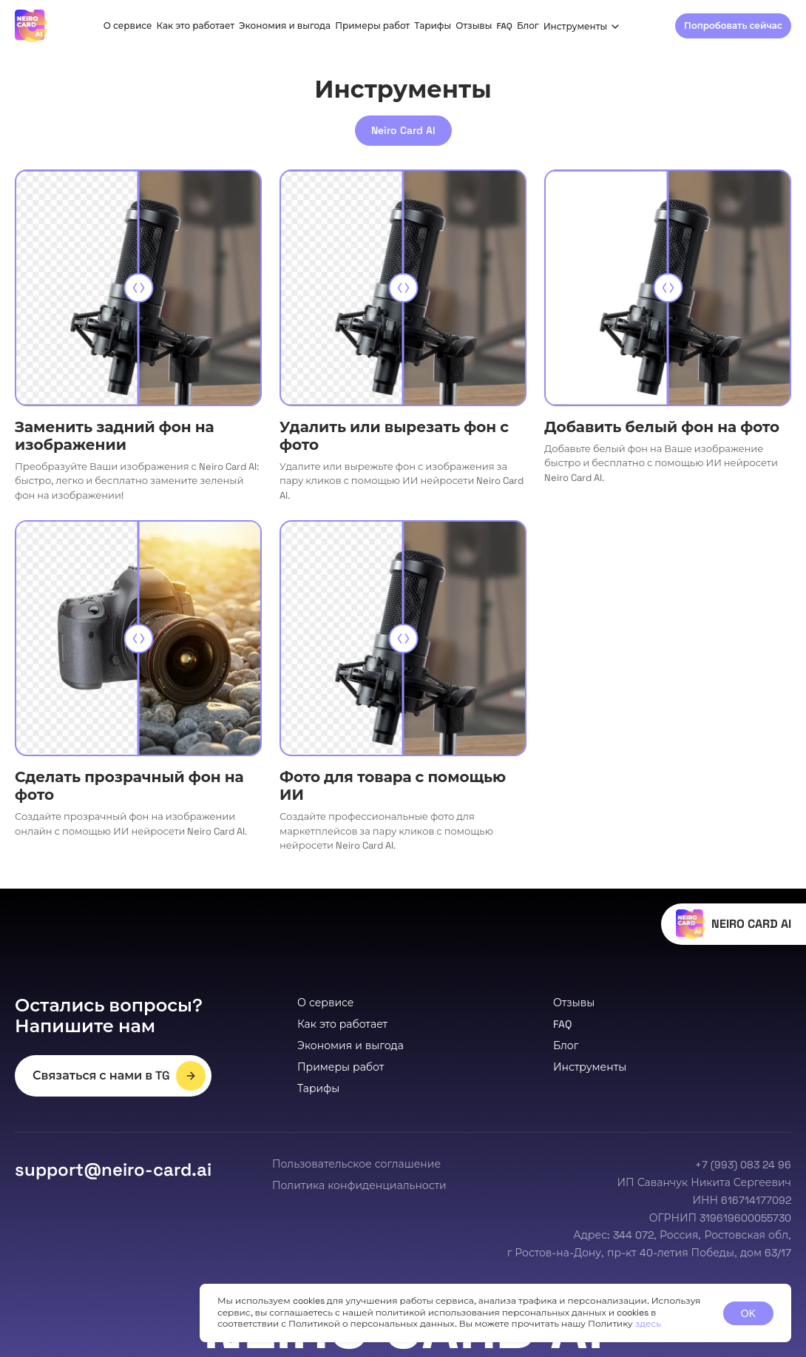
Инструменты (581, 27)
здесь (648, 1324)
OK (748, 1313)
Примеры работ (372, 26)
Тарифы (432, 26)
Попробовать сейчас (733, 26)
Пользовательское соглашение (356, 1164)
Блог (528, 26)
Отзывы (474, 26)
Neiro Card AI (403, 130)
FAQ (504, 26)
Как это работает (196, 26)
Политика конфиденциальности (359, 1185)
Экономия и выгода (285, 26)
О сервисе (128, 26)
